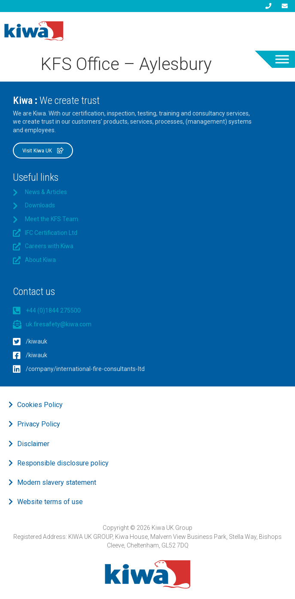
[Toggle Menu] (282, 59)
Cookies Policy (40, 405)
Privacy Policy (38, 424)
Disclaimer (33, 444)
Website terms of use (50, 502)
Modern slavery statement (56, 482)
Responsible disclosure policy (63, 463)
